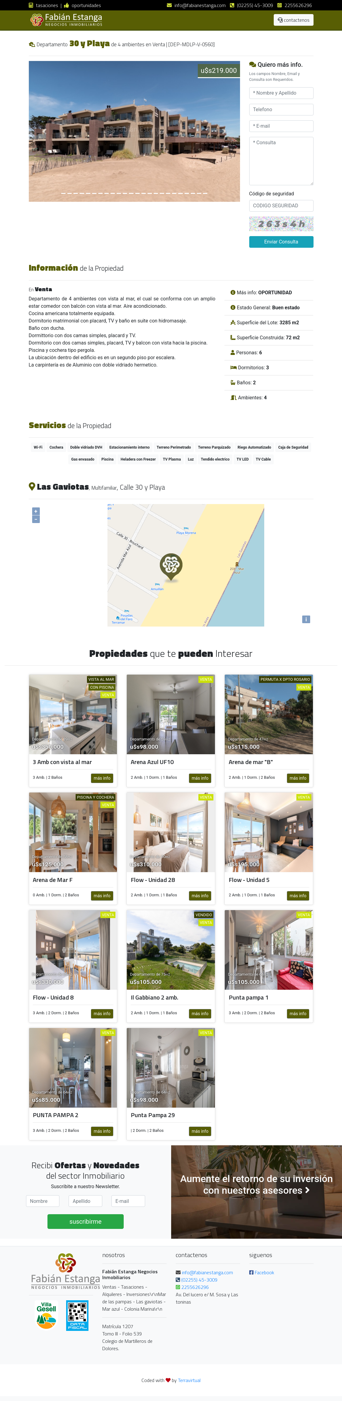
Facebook (261, 1272)
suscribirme (86, 1221)
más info (102, 778)
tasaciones (43, 5)
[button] (45, 131)
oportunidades (82, 5)
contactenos (294, 20)
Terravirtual (189, 1380)
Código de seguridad (271, 194)
